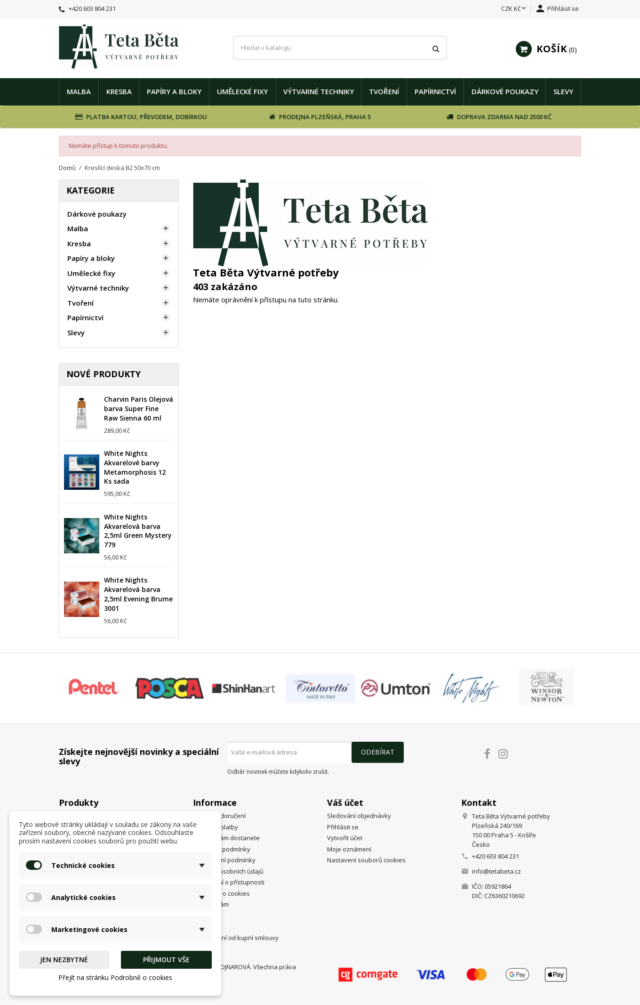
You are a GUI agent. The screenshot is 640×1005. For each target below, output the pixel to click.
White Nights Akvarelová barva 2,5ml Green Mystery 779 (138, 530)
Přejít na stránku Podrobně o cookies (115, 977)
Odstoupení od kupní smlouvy (236, 937)
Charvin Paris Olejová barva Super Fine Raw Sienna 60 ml (138, 408)
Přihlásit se (343, 827)
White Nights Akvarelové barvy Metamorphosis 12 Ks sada (135, 467)
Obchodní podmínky (221, 849)
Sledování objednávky (359, 815)
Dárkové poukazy (505, 91)
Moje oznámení (349, 849)
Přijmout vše (166, 959)
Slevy (563, 91)
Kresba (119, 91)
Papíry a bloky (174, 91)
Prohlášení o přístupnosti (228, 882)
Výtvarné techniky (318, 91)
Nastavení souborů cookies (366, 860)
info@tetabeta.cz (496, 871)
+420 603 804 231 (92, 8)
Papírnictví (435, 91)
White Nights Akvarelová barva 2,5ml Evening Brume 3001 (138, 593)
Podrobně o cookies (221, 893)
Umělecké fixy (242, 91)
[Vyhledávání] (340, 48)
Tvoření (384, 91)
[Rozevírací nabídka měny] (514, 9)
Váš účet (345, 802)
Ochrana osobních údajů (228, 871)
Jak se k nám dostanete (226, 838)
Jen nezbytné (64, 959)
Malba (79, 91)
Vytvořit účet (344, 838)
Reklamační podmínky (224, 860)
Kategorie (90, 190)
